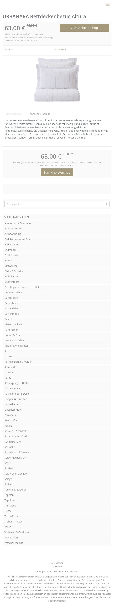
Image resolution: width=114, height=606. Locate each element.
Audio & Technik (13, 228)
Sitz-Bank (9, 468)
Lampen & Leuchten (15, 399)
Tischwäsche (11, 516)
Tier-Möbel (10, 505)
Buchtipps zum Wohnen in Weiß (22, 287)
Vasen (7, 526)
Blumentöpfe (11, 281)
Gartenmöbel (11, 313)
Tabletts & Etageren (15, 489)
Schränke (9, 447)
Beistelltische (11, 255)
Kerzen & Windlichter (16, 345)
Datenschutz (57, 562)
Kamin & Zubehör (14, 340)
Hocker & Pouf (12, 335)
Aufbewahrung (12, 233)
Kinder (8, 351)
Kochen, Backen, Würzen (18, 361)
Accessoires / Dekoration (18, 223)
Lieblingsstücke (13, 409)
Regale (8, 425)
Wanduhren (11, 537)
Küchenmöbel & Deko (16, 393)
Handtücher (11, 329)
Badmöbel (10, 249)
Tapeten (9, 495)
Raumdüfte (10, 420)
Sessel (7, 463)
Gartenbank (11, 303)
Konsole (8, 372)
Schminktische (12, 441)
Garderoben (11, 297)
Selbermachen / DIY (15, 457)
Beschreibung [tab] (14, 113)
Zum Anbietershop (84, 28)
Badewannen (11, 244)
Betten (8, 260)
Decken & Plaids (13, 292)
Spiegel (8, 479)
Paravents (10, 415)
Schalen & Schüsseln (15, 431)
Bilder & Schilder (13, 271)
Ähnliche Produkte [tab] (40, 113)
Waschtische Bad (13, 542)
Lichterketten (11, 404)
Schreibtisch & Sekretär (17, 452)
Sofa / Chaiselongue (15, 473)
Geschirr (9, 319)
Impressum (57, 566)
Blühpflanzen (11, 276)
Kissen (8, 356)
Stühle (8, 484)
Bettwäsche (60, 49)
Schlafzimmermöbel (15, 436)
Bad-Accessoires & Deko (18, 239)
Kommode (10, 367)
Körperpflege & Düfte (16, 383)
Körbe (7, 377)
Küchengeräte (12, 388)
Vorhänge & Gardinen (16, 532)
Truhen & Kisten (13, 521)
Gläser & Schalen (13, 324)
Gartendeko (11, 308)
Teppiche (9, 500)
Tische (8, 511)
